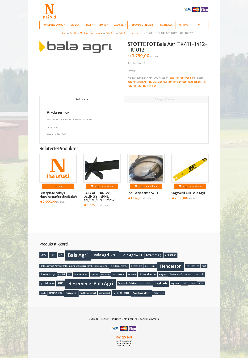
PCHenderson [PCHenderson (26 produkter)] (147, 274)
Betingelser (130, 319)
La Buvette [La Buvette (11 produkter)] (105, 274)
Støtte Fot (172, 81)
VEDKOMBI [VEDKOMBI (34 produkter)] (121, 293)
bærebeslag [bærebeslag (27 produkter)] (153, 255)
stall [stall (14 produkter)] (184, 283)
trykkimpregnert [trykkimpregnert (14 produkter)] (88, 293)
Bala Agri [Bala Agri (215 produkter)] (78, 255)
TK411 (155, 85)
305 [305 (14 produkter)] (61, 255)
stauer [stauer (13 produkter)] (192, 283)
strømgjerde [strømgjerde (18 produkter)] (55, 293)
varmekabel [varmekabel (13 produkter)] (104, 293)
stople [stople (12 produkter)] (43, 293)
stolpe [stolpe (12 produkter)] (201, 283)
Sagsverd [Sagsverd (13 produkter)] (175, 283)
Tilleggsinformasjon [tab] (166, 99)
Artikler (94, 319)
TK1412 (147, 85)
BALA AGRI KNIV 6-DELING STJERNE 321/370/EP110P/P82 (98, 196)
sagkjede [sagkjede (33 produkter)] (161, 283)
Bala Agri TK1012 (147, 81)
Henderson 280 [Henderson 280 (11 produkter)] (192, 266)
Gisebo (161, 81)
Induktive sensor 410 (142, 193)
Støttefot (184, 81)
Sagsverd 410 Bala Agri (188, 193)
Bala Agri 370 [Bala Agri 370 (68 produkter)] (105, 255)
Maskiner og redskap (91, 33)
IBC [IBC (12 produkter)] (69, 274)
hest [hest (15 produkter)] (204, 266)
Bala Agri (110, 33)
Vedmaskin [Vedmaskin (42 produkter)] (141, 293)
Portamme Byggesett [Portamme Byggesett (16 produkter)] (181, 274)
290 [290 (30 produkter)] (43, 255)
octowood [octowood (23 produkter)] (119, 274)
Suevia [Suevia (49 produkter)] (71, 293)
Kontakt (116, 319)
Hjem (63, 33)
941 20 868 (124, 337)
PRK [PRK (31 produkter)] (60, 283)
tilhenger (196, 81)
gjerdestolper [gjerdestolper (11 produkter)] (136, 266)
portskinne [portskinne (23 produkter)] (47, 283)
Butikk (73, 33)
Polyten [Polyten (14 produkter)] (163, 274)
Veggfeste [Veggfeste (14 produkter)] (159, 293)
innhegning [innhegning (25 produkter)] (81, 274)
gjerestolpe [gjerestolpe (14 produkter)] (150, 266)
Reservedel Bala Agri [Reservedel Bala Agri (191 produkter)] (90, 283)
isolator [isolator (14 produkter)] (94, 274)
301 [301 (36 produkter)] (53, 255)
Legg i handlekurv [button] (102, 186)
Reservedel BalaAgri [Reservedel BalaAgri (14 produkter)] (127, 283)
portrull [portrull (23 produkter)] (199, 274)
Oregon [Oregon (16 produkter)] (132, 274)
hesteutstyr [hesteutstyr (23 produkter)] (48, 274)
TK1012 (138, 85)
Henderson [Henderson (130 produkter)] (170, 266)
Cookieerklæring (149, 319)
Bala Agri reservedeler (131, 33)
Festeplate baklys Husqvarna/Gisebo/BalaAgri (60, 195)
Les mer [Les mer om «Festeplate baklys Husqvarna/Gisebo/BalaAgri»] (58, 186)
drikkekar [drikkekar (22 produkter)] (170, 254)
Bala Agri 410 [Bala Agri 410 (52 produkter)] (132, 255)
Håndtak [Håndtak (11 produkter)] (61, 274)
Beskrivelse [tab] (82, 99)
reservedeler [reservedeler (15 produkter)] (145, 283)
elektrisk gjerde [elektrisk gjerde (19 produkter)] (119, 266)
